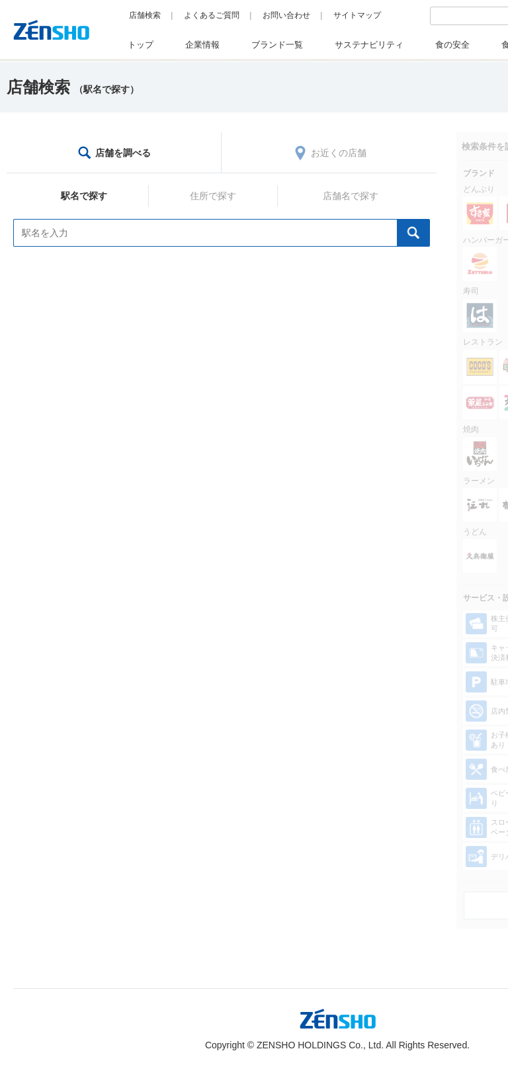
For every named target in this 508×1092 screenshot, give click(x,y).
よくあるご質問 (211, 15)
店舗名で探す (350, 195)
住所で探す (213, 195)
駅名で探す (84, 195)
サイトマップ (357, 15)
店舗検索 (145, 15)
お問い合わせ (286, 15)
